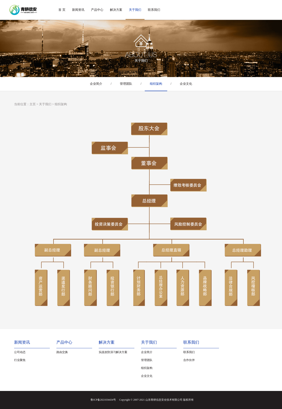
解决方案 (116, 9)
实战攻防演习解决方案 (113, 352)
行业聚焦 (20, 360)
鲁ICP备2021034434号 (103, 399)
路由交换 (62, 352)
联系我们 (154, 9)
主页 (33, 104)
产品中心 (97, 9)
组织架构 (156, 83)
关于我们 (135, 9)
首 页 (61, 9)
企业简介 (96, 83)
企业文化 (186, 83)
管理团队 (126, 83)
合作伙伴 (189, 360)
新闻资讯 (78, 9)
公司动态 (20, 352)
